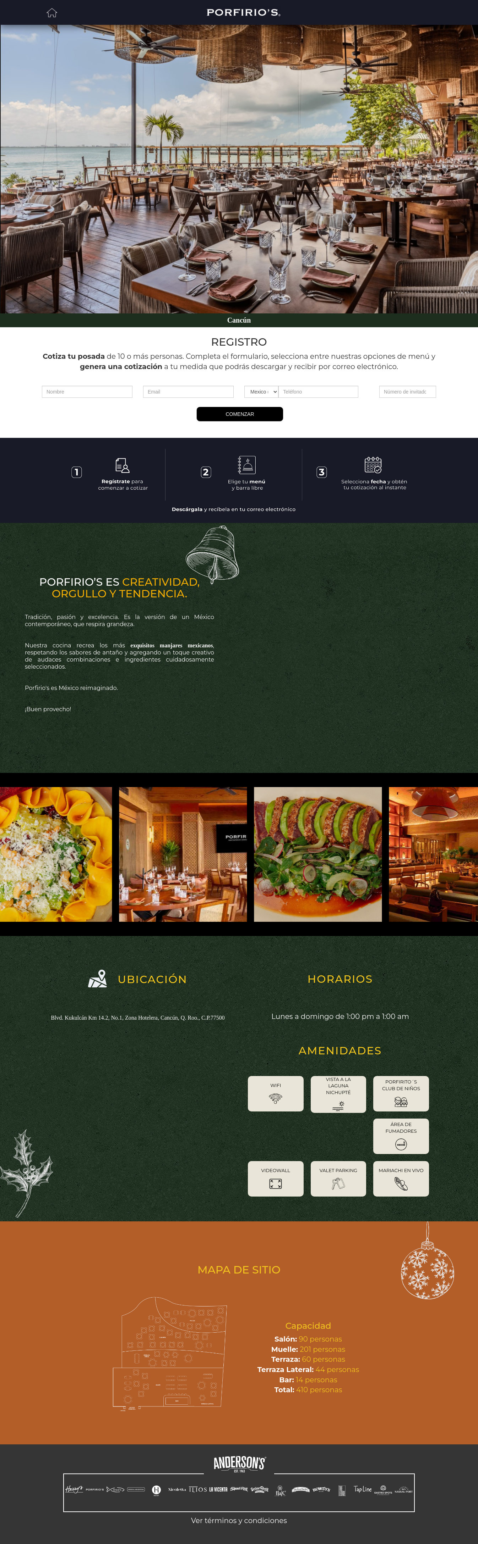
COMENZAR (240, 414)
